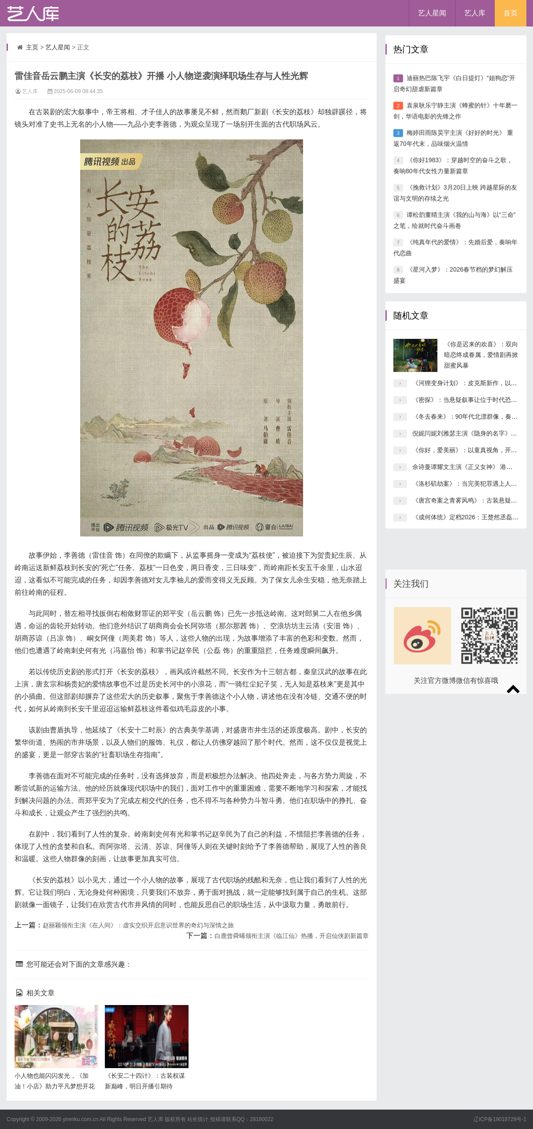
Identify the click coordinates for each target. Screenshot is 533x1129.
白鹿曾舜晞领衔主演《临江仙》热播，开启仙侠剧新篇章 (292, 935)
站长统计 (197, 1119)
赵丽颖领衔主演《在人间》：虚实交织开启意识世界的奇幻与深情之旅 (138, 925)
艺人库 (474, 13)
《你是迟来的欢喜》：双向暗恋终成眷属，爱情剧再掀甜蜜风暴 (481, 363)
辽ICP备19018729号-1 (500, 1119)
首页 (510, 13)
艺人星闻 (432, 13)
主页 (32, 47)
